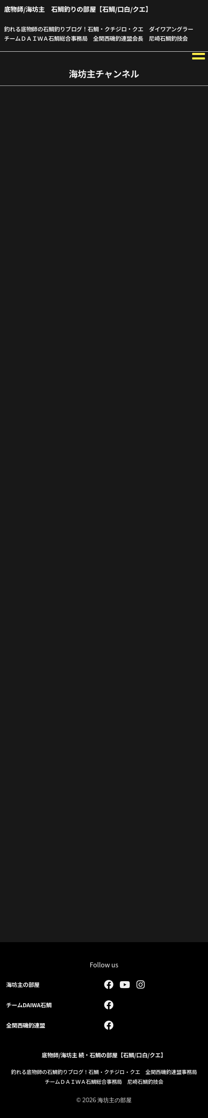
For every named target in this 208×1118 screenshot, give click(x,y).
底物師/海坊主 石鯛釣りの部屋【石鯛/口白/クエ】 (78, 9)
